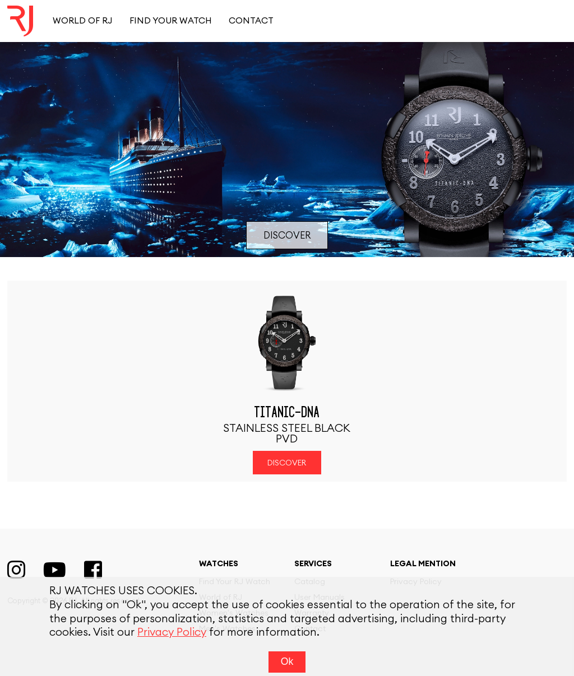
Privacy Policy (171, 638)
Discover (287, 235)
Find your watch (170, 21)
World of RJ (82, 21)
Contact (251, 21)
